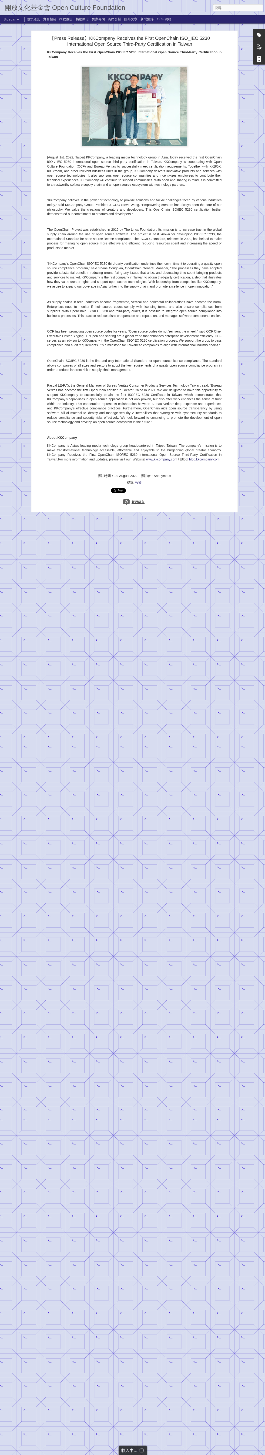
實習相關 (49, 19)
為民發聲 (114, 19)
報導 (138, 438)
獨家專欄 (98, 19)
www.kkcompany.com (161, 415)
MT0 (169, 1415)
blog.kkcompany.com (204, 415)
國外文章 (130, 19)
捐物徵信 (82, 19)
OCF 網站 (164, 19)
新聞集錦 (147, 19)
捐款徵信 (65, 19)
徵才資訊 (33, 19)
